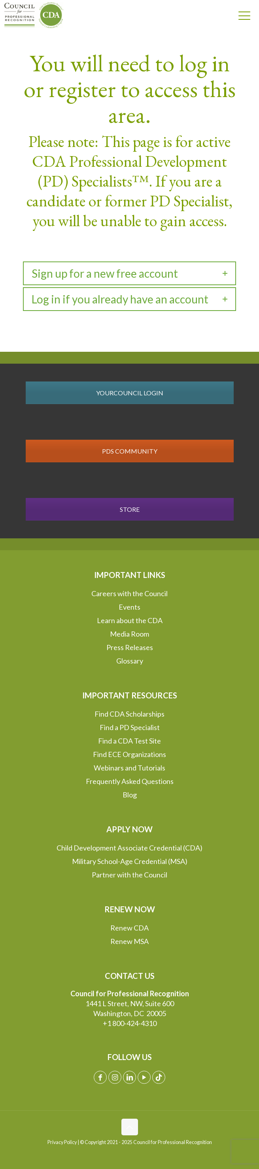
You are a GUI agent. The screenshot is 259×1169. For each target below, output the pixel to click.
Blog (130, 794)
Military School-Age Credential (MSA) (129, 861)
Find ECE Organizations (129, 754)
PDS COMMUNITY (129, 451)
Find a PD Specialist (130, 727)
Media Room (129, 633)
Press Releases (129, 647)
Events (129, 607)
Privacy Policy (62, 1142)
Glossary (129, 660)
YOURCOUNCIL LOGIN (129, 393)
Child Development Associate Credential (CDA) (129, 847)
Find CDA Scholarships (129, 713)
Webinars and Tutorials (129, 767)
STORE (130, 509)
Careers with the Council (129, 593)
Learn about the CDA (130, 620)
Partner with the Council (129, 874)
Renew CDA (129, 927)
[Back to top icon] (129, 1127)
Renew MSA (129, 941)
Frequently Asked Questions (130, 781)
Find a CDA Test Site (129, 740)
